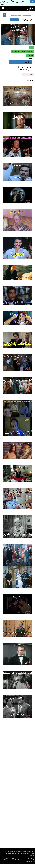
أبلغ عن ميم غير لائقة (28, 74)
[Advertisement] (17, 785)
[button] (30, 55)
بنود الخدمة (31, 859)
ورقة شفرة (27, 62)
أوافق (32, 1)
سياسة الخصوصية (22, 859)
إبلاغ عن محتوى (30, 861)
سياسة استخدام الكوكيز (10, 859)
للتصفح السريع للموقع (28, 20)
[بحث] (4, 15)
